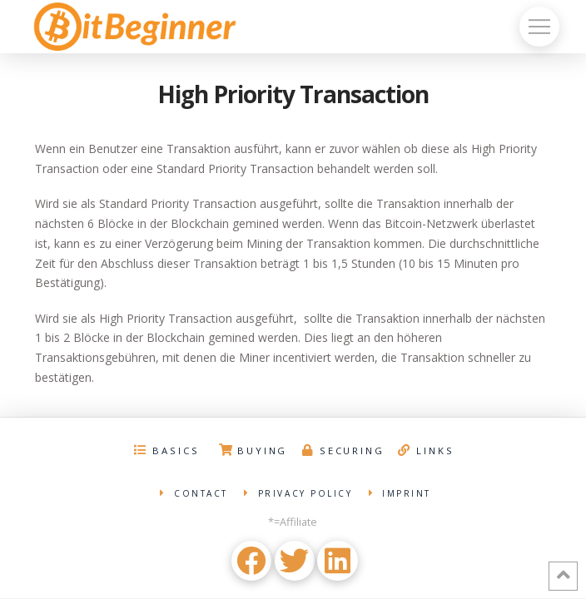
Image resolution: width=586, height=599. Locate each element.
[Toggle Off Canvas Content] (539, 27)
